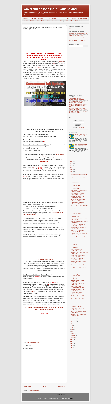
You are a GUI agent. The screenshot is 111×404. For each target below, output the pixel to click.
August (73, 323)
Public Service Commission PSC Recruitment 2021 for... (78, 225)
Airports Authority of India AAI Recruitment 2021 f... (77, 284)
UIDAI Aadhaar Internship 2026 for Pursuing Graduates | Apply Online (78, 112)
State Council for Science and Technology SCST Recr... (77, 194)
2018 (71, 341)
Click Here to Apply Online (44, 259)
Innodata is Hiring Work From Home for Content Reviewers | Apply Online (81, 135)
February (73, 335)
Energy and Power (82, 18)
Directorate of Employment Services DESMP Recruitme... (79, 296)
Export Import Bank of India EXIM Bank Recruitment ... (78, 271)
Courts (66, 20)
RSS (70, 28)
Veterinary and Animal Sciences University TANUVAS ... (78, 305)
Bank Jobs (33, 18)
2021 (71, 169)
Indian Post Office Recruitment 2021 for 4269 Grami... (79, 219)
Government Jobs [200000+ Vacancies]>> (78, 33)
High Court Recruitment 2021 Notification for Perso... (77, 197)
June (72, 327)
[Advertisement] (44, 41)
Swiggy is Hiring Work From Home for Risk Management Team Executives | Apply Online (78, 105)
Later (48, 4)
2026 (71, 159)
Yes (63, 4)
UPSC (63, 18)
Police (71, 20)
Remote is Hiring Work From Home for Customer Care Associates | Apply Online (78, 109)
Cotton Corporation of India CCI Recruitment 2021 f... (78, 281)
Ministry (54, 18)
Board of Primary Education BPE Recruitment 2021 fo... (78, 200)
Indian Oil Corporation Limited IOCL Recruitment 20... (79, 209)
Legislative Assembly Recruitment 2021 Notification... (78, 268)
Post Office (55, 20)
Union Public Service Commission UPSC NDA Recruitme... (78, 178)
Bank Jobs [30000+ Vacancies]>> (76, 35)
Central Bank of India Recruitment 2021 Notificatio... (78, 265)
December (73, 173)
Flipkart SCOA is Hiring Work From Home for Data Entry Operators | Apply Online (81, 145)
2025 (71, 161)
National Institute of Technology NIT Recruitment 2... (79, 243)
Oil (58, 18)
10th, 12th (47, 18)
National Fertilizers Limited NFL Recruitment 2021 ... (78, 212)
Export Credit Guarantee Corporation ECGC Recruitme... (79, 188)
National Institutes (45, 20)
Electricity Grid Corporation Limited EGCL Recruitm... (78, 312)
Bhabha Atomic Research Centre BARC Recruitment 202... (78, 256)
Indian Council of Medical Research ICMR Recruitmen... (78, 191)
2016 (71, 345)
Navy (68, 18)
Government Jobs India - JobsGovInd (50, 9)
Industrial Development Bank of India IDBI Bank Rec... (79, 181)
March (72, 333)
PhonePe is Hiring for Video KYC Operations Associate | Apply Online (76, 99)
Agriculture (25, 20)
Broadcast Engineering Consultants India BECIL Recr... (78, 240)
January (73, 337)
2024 (71, 163)
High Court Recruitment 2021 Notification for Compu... (77, 290)
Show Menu (26, 18)
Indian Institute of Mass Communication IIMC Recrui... (78, 287)
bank (32, 291)
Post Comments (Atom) (34, 390)
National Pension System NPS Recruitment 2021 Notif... (77, 203)
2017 (71, 343)
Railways (40, 18)
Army (37, 20)
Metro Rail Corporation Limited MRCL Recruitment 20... (79, 274)
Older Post (61, 386)
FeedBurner (81, 127)
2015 (71, 347)
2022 (71, 167)
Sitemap (25, 23)
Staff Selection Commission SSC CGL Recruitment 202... (79, 184)
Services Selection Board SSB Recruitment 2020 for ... (77, 299)
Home (44, 386)
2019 (71, 339)
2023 (71, 165)
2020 (71, 171)
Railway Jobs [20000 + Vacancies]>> (77, 37)
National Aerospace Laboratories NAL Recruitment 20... (79, 234)
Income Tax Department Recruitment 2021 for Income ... (79, 237)
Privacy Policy (78, 20)
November (73, 317)
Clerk (61, 20)
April (72, 331)
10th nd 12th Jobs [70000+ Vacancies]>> (77, 38)
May (72, 329)
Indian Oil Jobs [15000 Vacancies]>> (77, 40)
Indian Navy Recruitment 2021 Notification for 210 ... (77, 231)
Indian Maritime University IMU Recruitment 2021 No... (77, 250)
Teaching (74, 18)
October (73, 319)
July (72, 325)
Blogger (72, 398)
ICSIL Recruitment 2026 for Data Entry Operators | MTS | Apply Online (77, 102)
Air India (32, 20)
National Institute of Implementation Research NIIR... (78, 315)
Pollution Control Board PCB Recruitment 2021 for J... (77, 293)
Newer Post (27, 386)
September (73, 321)
